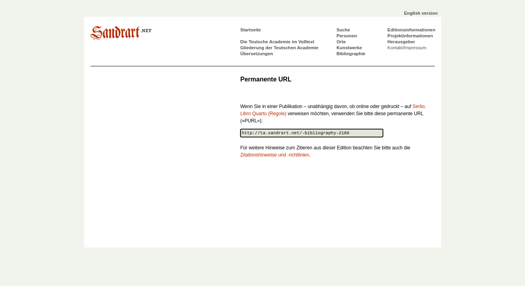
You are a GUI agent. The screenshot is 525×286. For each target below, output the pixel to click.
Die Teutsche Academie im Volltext (277, 41)
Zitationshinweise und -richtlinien (274, 155)
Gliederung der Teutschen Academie (279, 47)
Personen (347, 35)
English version (421, 13)
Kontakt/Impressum (406, 47)
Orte (341, 41)
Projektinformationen (410, 35)
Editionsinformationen (411, 29)
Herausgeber (401, 41)
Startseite (250, 29)
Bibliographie (351, 53)
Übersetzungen (256, 53)
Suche (343, 29)
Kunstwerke (349, 47)
